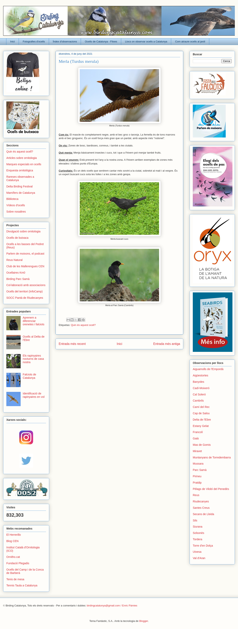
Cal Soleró (199, 394)
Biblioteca (12, 198)
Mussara (198, 463)
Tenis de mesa (15, 579)
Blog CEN (12, 541)
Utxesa (197, 551)
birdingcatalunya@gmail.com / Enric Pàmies (112, 605)
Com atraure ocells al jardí (190, 41)
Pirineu (197, 476)
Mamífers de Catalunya (20, 192)
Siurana (197, 526)
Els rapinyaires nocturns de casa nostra (33, 359)
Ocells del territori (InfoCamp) (24, 291)
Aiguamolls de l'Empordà (208, 369)
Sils (195, 520)
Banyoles (198, 381)
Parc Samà (199, 470)
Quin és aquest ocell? (83, 325)
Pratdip (197, 482)
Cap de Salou (201, 413)
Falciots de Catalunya (29, 376)
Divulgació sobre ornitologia (23, 231)
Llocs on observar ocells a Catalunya (146, 41)
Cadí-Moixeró (201, 388)
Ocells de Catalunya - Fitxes (101, 41)
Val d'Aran (199, 558)
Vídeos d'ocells (15, 205)
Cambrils (198, 400)
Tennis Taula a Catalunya (21, 585)
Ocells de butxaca (17, 237)
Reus (196, 495)
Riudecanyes (201, 501)
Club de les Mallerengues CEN (25, 266)
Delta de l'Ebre (202, 419)
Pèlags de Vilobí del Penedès (211, 489)
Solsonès (198, 533)
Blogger (143, 620)
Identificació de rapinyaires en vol (34, 395)
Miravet (197, 451)
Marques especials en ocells (23, 164)
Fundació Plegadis (17, 563)
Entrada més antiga (166, 344)
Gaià (196, 438)
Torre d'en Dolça (203, 545)
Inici (12, 41)
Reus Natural (14, 260)
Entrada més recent (72, 344)
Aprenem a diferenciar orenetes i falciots (33, 321)
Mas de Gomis (202, 444)
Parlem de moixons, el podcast (25, 253)
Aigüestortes (200, 375)
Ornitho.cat (13, 556)
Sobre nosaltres (16, 211)
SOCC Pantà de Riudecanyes (24, 297)
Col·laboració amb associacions (25, 285)
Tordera (197, 539)
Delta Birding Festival (19, 186)
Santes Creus (201, 507)
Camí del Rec (201, 407)
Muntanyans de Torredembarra (212, 457)
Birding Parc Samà (18, 279)
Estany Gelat (201, 426)
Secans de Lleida (203, 514)
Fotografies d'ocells (34, 41)
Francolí (198, 432)
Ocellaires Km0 (15, 272)
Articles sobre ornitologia (21, 157)
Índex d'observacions (65, 41)
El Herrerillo (13, 534)
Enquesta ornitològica (19, 170)
